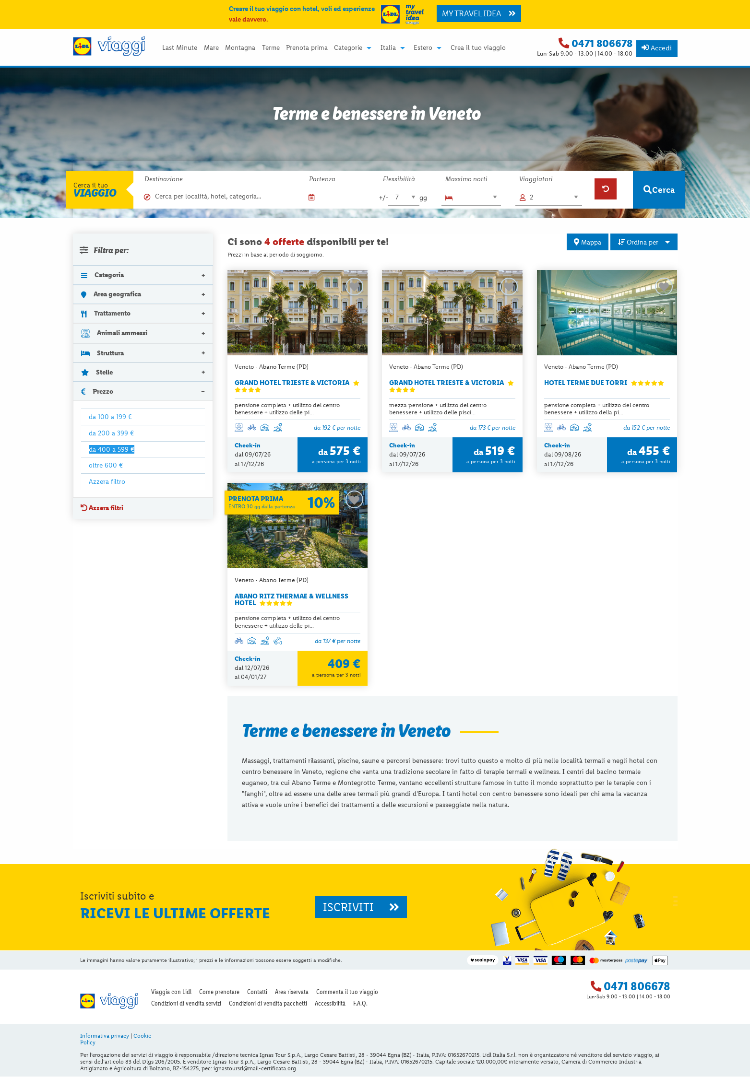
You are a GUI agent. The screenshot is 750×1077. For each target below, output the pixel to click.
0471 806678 (601, 43)
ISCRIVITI (361, 907)
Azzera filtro (107, 481)
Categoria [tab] (102, 274)
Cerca (659, 190)
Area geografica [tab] (111, 294)
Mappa (587, 242)
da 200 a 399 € (111, 433)
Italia (388, 48)
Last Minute (179, 48)
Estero (423, 48)
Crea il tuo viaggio (478, 48)
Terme (271, 48)
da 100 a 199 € (110, 416)
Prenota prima (307, 48)
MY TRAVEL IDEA (479, 13)
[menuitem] (180, 48)
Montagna (240, 48)
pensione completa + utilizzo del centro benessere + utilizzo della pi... (596, 408)
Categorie (348, 48)
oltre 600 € (106, 465)
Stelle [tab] (97, 372)
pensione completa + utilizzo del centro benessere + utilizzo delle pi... (287, 408)
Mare (211, 48)
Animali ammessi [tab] (114, 333)
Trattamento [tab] (106, 313)
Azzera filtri (102, 507)
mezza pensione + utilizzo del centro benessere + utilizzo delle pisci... (438, 408)
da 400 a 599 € (111, 449)
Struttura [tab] (102, 353)
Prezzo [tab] (97, 391)
